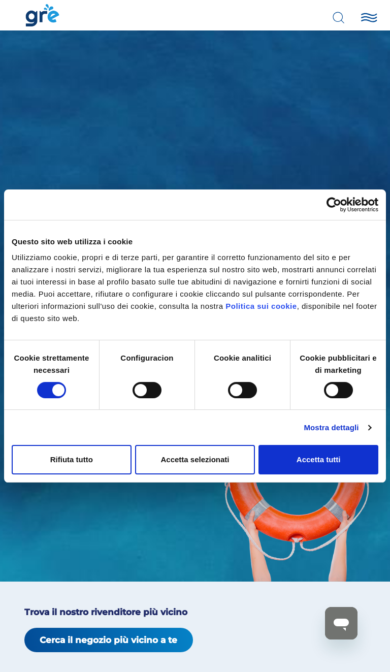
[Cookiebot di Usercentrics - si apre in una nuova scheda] (333, 204)
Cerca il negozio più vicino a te (108, 640)
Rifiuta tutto (71, 459)
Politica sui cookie (261, 306)
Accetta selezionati (194, 459)
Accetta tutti (319, 459)
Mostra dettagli (331, 427)
